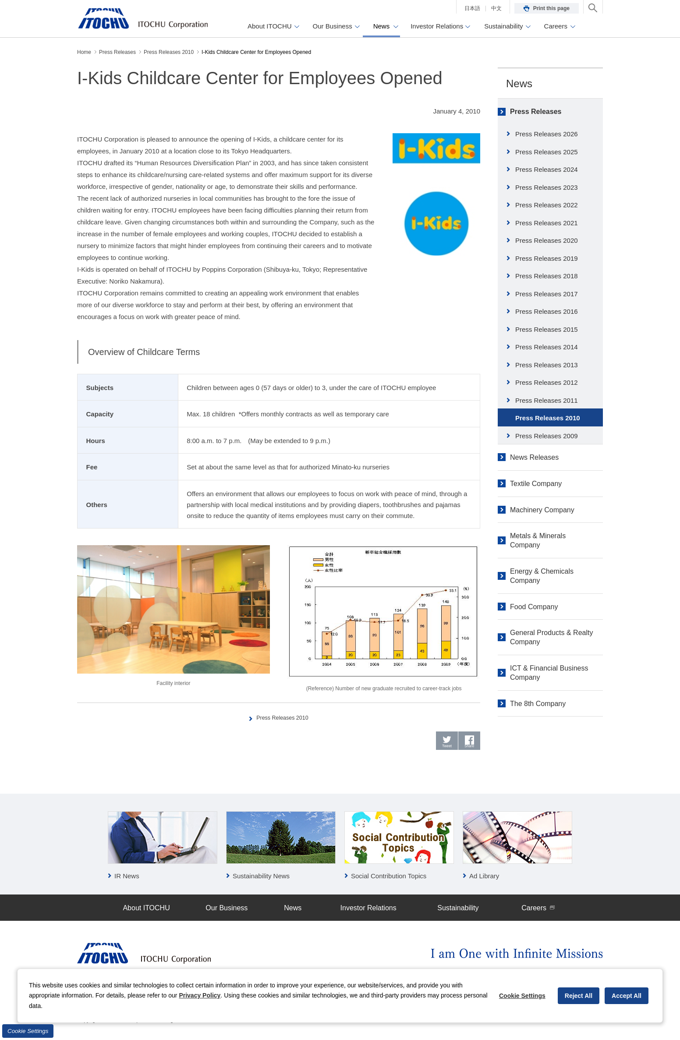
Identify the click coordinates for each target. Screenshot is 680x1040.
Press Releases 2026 (546, 134)
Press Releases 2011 (546, 400)
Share (469, 749)
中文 (496, 8)
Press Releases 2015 (546, 329)
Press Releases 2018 (546, 276)
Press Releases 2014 (546, 347)
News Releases (534, 457)
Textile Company (536, 483)
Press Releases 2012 (546, 382)
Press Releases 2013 (546, 365)
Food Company (534, 607)
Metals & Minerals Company (538, 540)
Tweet (447, 749)
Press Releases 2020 (546, 240)
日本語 (472, 8)
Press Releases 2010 (283, 717)
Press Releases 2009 (546, 436)
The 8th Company (538, 703)
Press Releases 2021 (546, 223)
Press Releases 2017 (546, 294)
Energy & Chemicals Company (542, 576)
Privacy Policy (199, 995)
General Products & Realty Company (551, 637)
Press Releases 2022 (546, 205)
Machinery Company (542, 510)
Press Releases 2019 (546, 258)
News (519, 83)
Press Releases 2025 (546, 152)
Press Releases (535, 111)
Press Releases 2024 (546, 169)
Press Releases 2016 (546, 311)
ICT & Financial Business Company (549, 672)
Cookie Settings (27, 1031)
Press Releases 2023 (546, 187)
